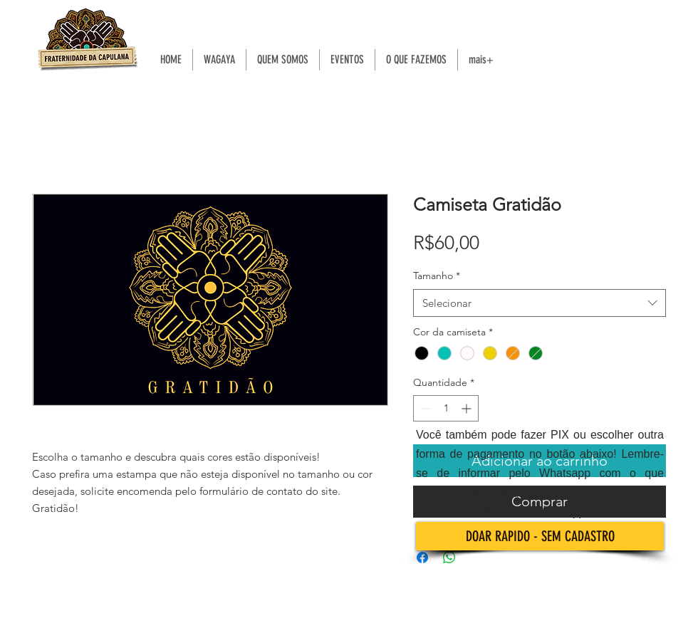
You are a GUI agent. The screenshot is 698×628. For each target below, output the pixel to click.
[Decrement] (424, 408)
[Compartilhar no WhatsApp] (449, 557)
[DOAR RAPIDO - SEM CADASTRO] (540, 536)
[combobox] (539, 303)
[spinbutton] (446, 408)
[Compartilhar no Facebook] (422, 557)
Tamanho (436, 275)
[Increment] (467, 408)
